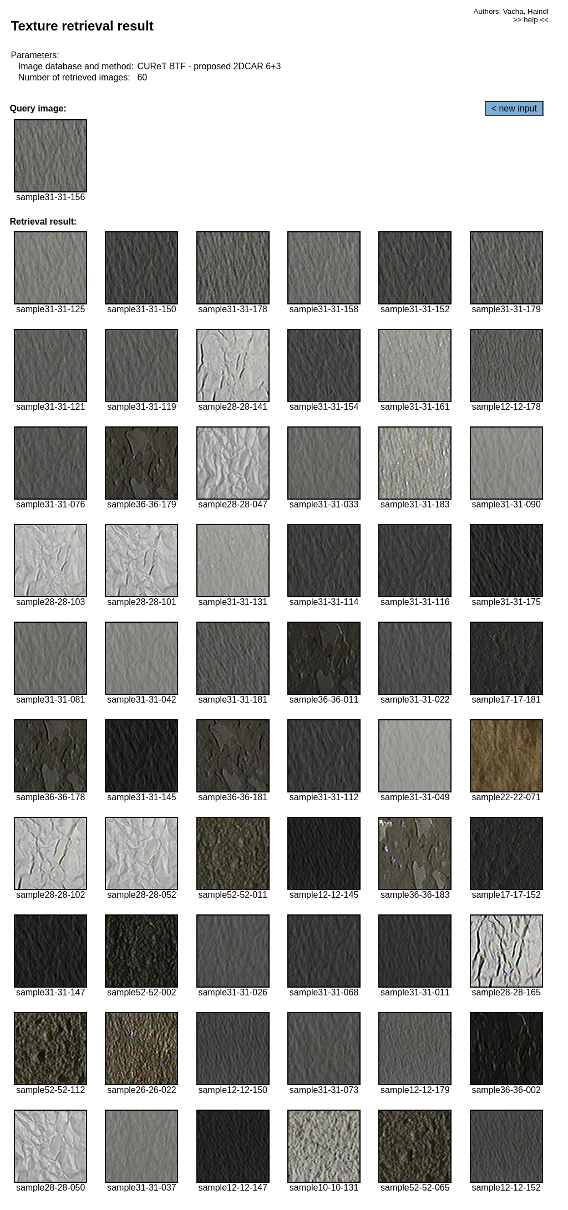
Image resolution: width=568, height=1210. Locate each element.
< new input (514, 108)
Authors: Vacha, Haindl (510, 11)
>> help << (531, 20)
